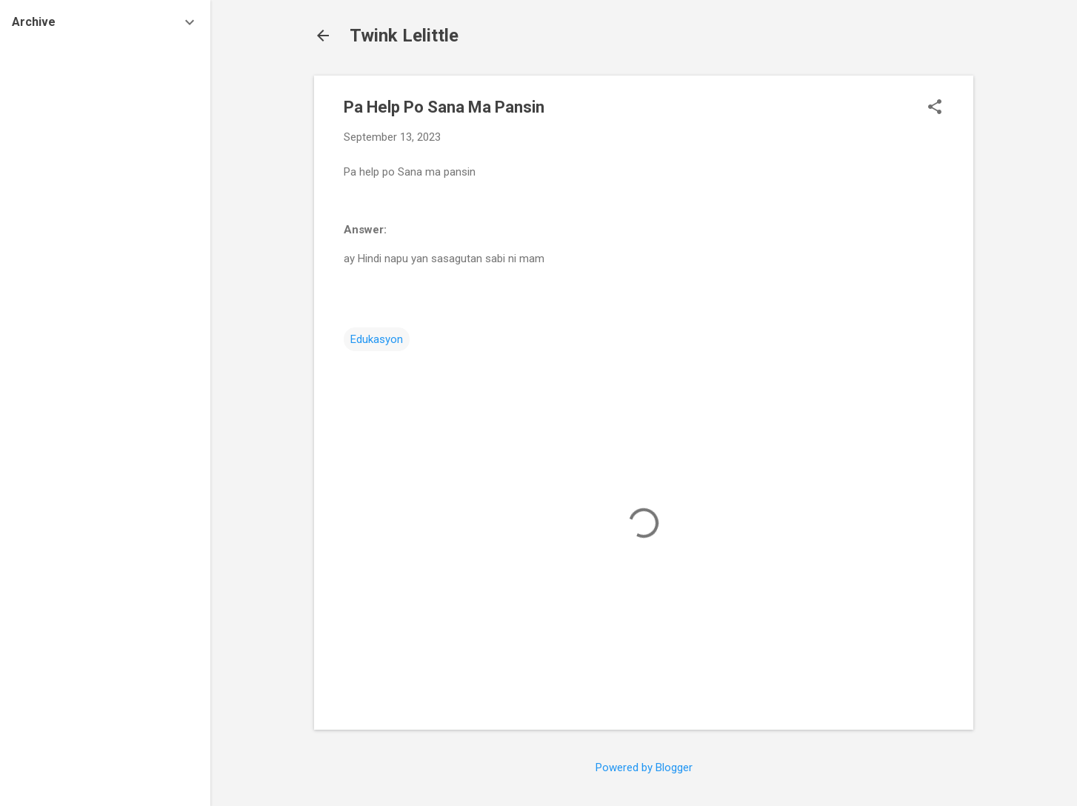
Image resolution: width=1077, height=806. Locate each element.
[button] (935, 108)
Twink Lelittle (404, 35)
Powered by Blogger (644, 767)
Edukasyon (376, 339)
